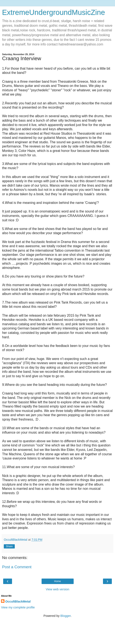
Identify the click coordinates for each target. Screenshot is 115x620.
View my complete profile (18, 607)
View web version (57, 589)
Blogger (65, 615)
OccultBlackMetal (18, 601)
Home (57, 581)
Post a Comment (16, 567)
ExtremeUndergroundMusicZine (53, 12)
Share (9, 546)
